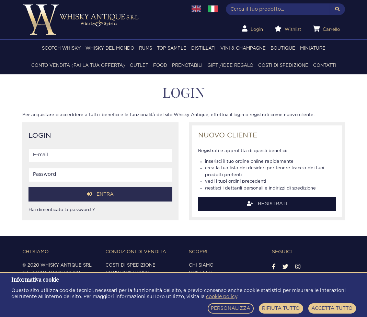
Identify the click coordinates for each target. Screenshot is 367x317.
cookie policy (221, 296)
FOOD (160, 65)
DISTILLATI (203, 48)
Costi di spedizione (283, 65)
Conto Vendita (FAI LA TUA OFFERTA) (78, 65)
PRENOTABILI (187, 65)
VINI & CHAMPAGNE (243, 48)
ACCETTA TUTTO (332, 308)
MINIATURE (312, 48)
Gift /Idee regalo (230, 65)
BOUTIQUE (283, 48)
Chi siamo (201, 265)
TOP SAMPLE (171, 48)
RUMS (145, 48)
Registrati (267, 203)
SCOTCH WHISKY (61, 48)
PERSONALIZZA (230, 308)
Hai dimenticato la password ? (61, 210)
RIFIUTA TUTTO (281, 308)
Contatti (324, 65)
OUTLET (139, 65)
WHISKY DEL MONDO (109, 48)
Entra (100, 194)
